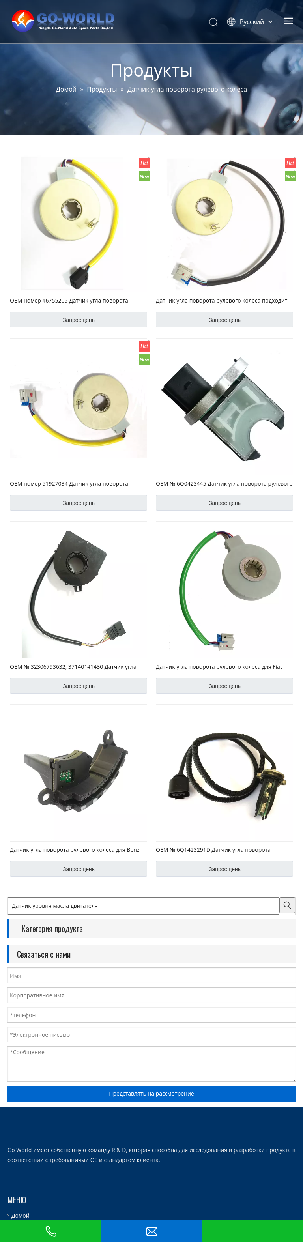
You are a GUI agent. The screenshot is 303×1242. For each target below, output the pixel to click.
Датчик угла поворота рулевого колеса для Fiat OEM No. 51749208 (219, 666)
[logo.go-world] (13, 1076)
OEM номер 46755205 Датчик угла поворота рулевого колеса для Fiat (69, 300)
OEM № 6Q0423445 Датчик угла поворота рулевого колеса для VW (224, 483)
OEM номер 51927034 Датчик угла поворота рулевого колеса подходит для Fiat (69, 483)
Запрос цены (79, 320)
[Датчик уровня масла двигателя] (143, 906)
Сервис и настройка (34, 1191)
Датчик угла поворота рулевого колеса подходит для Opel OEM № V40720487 (221, 300)
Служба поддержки (33, 1202)
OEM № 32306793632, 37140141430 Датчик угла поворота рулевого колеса (73, 666)
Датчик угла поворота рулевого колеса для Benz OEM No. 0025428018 (74, 849)
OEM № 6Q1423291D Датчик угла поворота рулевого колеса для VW (213, 849)
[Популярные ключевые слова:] (287, 905)
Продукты (20, 1180)
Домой (16, 1158)
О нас (14, 1169)
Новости (18, 1214)
